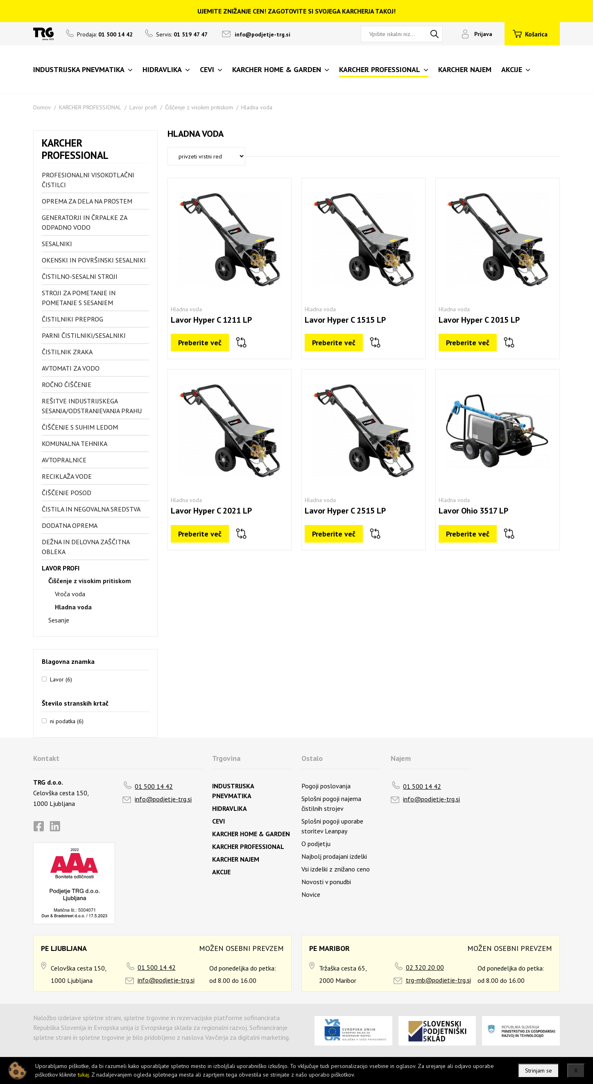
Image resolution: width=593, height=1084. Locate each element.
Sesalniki (57, 244)
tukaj (83, 1074)
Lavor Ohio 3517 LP (473, 510)
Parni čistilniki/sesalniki (84, 335)
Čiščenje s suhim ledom (80, 427)
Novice (310, 894)
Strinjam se (538, 1070)
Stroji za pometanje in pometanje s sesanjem (78, 298)
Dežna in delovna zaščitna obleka (85, 547)
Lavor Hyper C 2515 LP (345, 510)
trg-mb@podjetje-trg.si (438, 980)
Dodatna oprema (69, 525)
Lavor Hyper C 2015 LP (479, 320)
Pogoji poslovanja (326, 786)
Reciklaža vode (67, 476)
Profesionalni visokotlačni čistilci (88, 180)
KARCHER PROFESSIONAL (90, 107)
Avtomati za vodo (71, 368)
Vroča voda (70, 594)
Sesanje (58, 620)
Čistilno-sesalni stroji (80, 276)
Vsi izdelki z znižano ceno (335, 869)
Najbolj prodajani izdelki (334, 856)
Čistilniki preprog (72, 319)
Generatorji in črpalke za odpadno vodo (84, 222)
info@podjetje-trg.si (262, 34)
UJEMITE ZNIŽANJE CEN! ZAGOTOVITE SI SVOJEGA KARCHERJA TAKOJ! (296, 11)
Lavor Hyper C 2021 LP (211, 510)
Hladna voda (256, 107)
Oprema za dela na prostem (87, 201)
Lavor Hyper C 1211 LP (211, 320)
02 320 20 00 (425, 967)
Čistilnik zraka (67, 352)
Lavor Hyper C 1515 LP (345, 320)
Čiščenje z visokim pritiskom (199, 107)
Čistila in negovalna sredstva (91, 509)
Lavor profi (143, 107)
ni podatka (67, 720)
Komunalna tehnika (74, 443)
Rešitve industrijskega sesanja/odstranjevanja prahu (92, 406)
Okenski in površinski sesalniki (94, 260)
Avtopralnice (64, 460)
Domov (42, 107)
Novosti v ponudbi (326, 882)
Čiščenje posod (66, 493)
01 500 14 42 (154, 786)
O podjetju (315, 844)
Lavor (61, 679)
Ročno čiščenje (66, 384)
